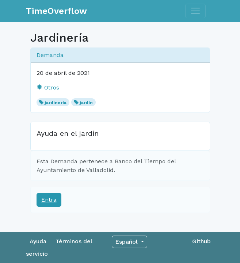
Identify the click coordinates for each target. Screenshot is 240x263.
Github (201, 241)
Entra (49, 199)
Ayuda (38, 241)
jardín (86, 102)
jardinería (55, 102)
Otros (48, 87)
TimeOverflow (56, 11)
